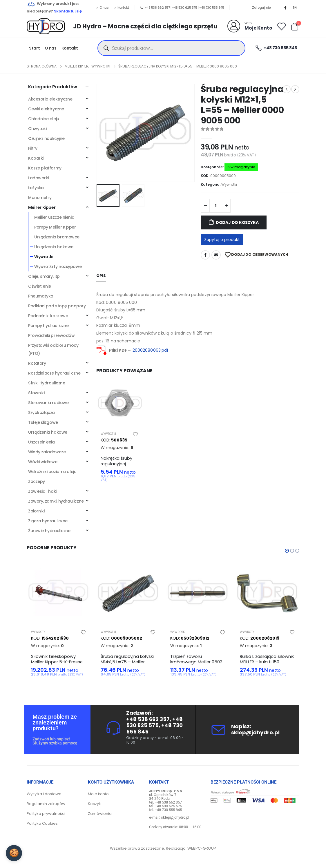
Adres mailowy (216, 255)
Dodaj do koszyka (237, 222)
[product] (119, 404)
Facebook (205, 255)
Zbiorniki (36, 511)
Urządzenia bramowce (56, 237)
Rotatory (37, 363)
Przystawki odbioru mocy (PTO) (53, 349)
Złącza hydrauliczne (48, 521)
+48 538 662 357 (157, 7)
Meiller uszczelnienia (54, 217)
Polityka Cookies (42, 823)
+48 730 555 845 (211, 7)
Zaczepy (36, 481)
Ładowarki (38, 178)
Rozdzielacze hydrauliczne (54, 373)
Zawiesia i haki (42, 491)
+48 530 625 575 (184, 7)
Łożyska (36, 188)
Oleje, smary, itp (44, 276)
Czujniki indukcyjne (46, 138)
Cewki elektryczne (46, 109)
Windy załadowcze (47, 452)
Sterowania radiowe (48, 403)
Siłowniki (36, 393)
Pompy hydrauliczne (48, 325)
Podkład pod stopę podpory (57, 306)
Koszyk (94, 803)
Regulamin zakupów (46, 803)
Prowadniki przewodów (51, 335)
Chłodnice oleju (43, 119)
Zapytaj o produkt (222, 239)
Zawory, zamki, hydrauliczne (56, 501)
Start (34, 48)
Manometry (39, 197)
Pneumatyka (40, 296)
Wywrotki (229, 184)
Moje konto (98, 794)
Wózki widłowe (42, 462)
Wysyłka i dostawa (44, 794)
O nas (102, 7)
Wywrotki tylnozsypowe (58, 266)
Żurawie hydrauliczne (49, 531)
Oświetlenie (39, 286)
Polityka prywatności (46, 813)
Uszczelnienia (41, 442)
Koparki (36, 158)
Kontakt (121, 7)
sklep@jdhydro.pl (255, 732)
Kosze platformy (44, 168)
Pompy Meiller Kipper (55, 227)
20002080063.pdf (151, 350)
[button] (286, 550)
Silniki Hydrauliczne (46, 383)
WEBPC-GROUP (201, 848)
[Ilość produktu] (215, 206)
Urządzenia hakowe (53, 247)
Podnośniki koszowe (48, 316)
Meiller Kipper (41, 207)
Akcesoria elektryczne (50, 99)
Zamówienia (100, 813)
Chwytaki (37, 129)
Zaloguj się (261, 7)
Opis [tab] (101, 275)
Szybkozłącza (41, 412)
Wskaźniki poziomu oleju (52, 471)
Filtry (32, 148)
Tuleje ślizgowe (43, 422)
